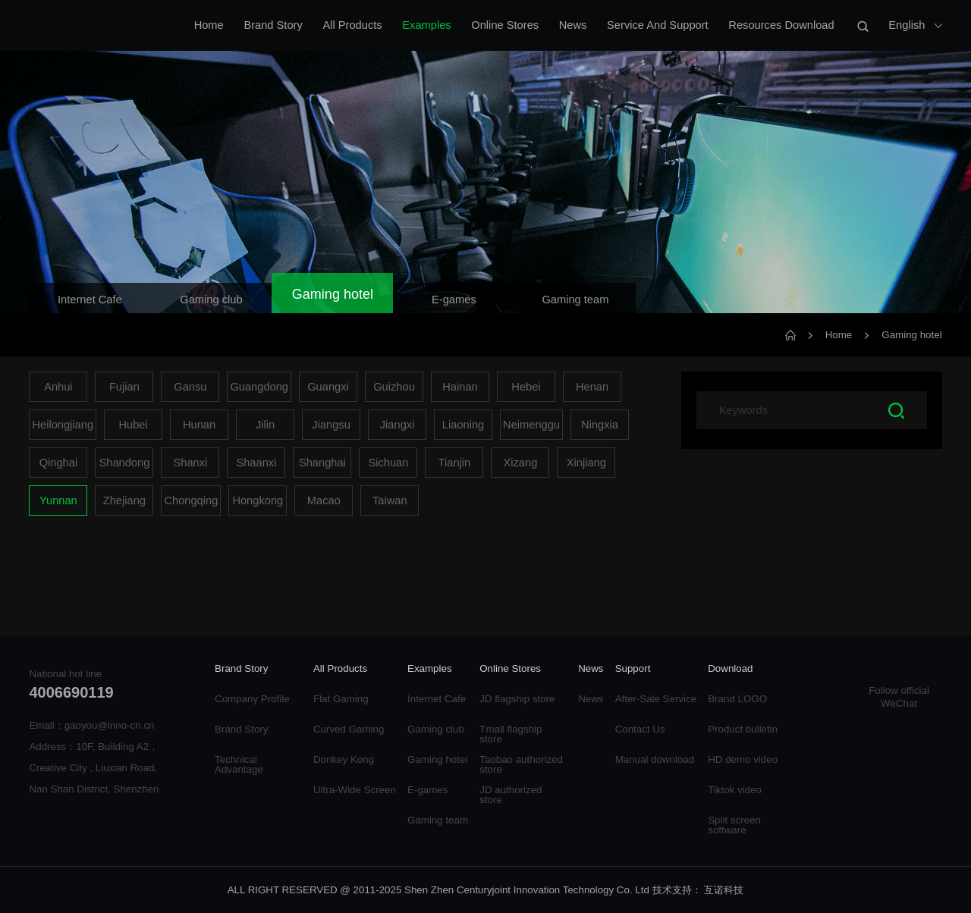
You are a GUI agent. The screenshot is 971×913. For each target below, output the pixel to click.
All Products (352, 25)
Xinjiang (586, 462)
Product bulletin (743, 729)
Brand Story (273, 25)
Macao (324, 500)
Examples (426, 25)
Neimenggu (531, 425)
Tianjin (454, 462)
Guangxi (328, 387)
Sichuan (388, 462)
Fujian (124, 387)
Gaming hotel (911, 334)
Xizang (520, 462)
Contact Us (640, 729)
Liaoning (463, 425)
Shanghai (322, 462)
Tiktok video (735, 789)
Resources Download (781, 25)
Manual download (654, 759)
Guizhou (394, 387)
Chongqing (191, 500)
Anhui (58, 387)
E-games (427, 789)
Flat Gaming (341, 698)
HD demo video (743, 759)
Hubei (132, 425)
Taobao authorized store (521, 764)
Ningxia (599, 425)
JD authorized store (510, 794)
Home (209, 25)
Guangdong (259, 387)
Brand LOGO (737, 698)
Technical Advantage (239, 764)
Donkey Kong (343, 759)
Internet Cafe (436, 698)
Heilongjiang (62, 425)
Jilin (265, 425)
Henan (592, 387)
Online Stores (505, 25)
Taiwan (389, 500)
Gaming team (437, 820)
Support (633, 669)
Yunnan (58, 500)
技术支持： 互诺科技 (698, 890)
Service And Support (658, 25)
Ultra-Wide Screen (354, 789)
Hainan (459, 387)
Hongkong (257, 500)
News (573, 25)
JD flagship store (517, 698)
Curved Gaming (348, 729)
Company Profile (252, 698)
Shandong (124, 462)
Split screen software (734, 825)
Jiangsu (331, 425)
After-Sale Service (655, 698)
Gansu (190, 387)
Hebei (525, 387)
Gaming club (435, 729)
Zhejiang (124, 500)
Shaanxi (256, 462)
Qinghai (58, 462)
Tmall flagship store (510, 734)
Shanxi (190, 462)
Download (730, 669)
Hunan (199, 425)
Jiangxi (397, 425)
